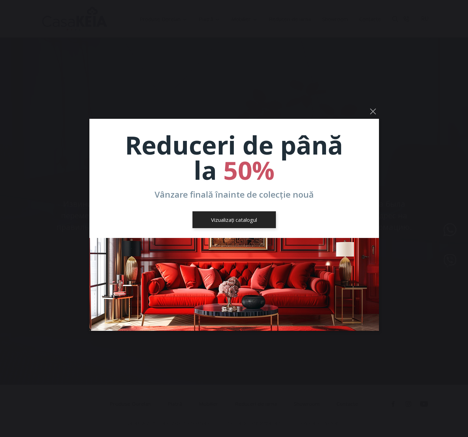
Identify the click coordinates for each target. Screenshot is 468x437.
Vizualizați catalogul (234, 219)
